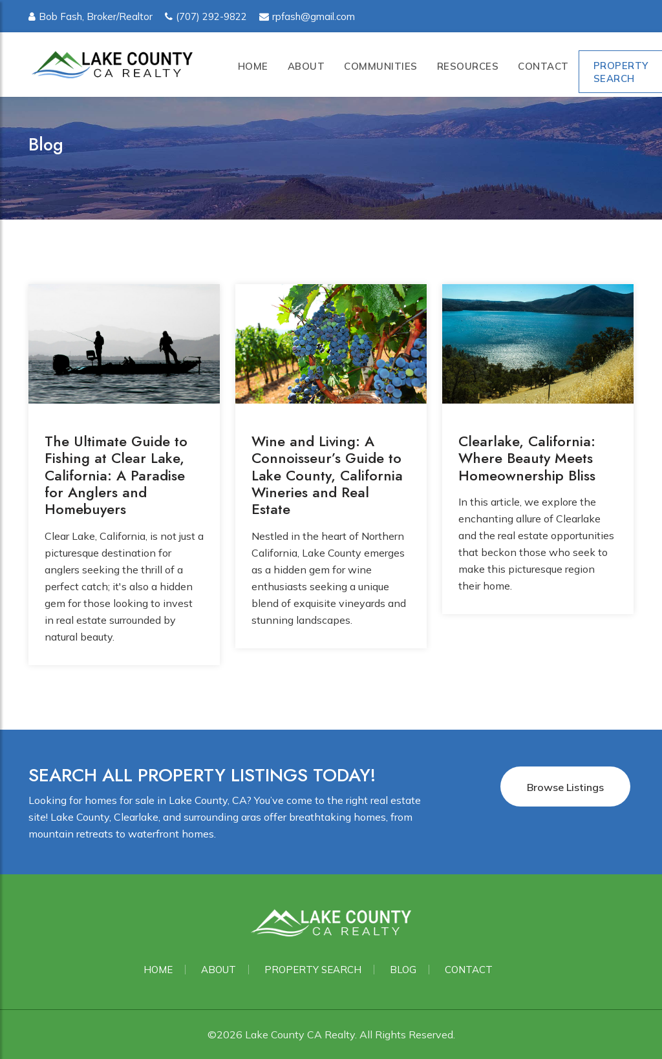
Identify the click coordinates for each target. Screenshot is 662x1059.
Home (253, 66)
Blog (403, 969)
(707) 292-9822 (206, 16)
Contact (543, 66)
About (306, 66)
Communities (381, 66)
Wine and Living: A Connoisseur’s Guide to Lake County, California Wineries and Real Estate (327, 475)
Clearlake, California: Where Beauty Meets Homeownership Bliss (526, 458)
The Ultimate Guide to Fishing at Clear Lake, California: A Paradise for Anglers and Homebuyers (116, 475)
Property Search (312, 969)
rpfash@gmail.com (307, 16)
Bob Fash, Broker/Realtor (90, 16)
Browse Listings (565, 787)
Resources (468, 66)
